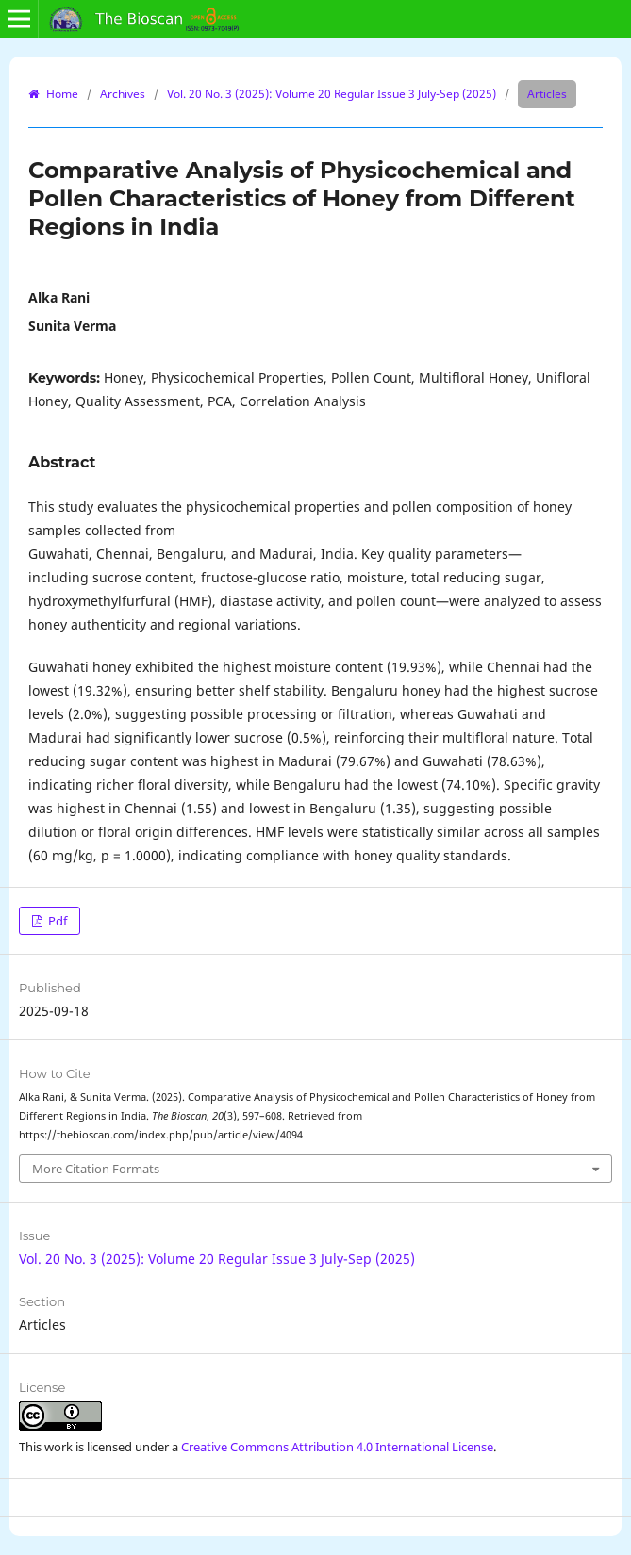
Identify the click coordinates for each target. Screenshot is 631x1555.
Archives (122, 94)
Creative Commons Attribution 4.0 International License (337, 1446)
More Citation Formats (95, 1168)
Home (60, 94)
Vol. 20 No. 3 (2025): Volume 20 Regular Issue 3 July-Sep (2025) (331, 94)
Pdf (56, 920)
